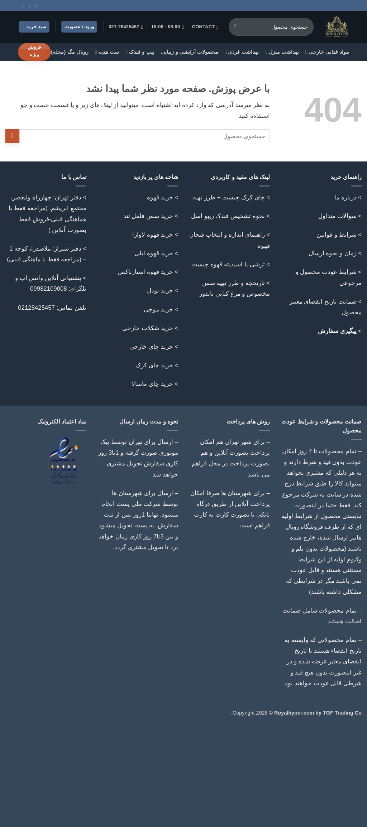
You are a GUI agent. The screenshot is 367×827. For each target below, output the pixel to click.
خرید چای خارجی (151, 346)
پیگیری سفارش (337, 331)
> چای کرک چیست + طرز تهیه (231, 197)
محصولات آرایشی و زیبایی (189, 52)
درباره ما (345, 197)
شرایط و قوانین (336, 234)
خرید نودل (160, 290)
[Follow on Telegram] (21, 5)
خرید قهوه (160, 197)
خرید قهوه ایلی (153, 253)
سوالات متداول (337, 216)
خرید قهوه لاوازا (152, 234)
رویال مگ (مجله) (70, 52)
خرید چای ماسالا (152, 384)
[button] (34, 27)
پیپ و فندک (140, 51)
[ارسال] (236, 27)
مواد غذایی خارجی (327, 51)
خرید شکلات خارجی (147, 328)
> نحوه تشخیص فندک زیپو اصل (230, 216)
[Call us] (28, 5)
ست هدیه (107, 51)
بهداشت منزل (282, 51)
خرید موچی (158, 309)
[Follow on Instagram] (35, 5)
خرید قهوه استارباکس (145, 272)
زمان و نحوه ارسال (333, 253)
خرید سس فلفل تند (148, 216)
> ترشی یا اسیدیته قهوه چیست (230, 264)
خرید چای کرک (154, 365)
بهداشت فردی (242, 51)
